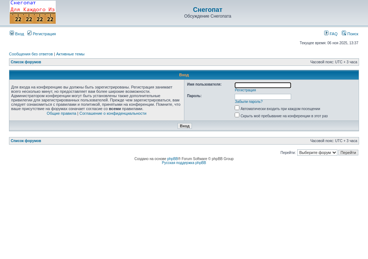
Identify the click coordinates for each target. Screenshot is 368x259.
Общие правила (61, 113)
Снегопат (207, 9)
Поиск (350, 34)
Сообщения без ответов (31, 54)
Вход (17, 34)
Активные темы (70, 54)
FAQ (330, 34)
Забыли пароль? (249, 102)
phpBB (172, 159)
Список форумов (26, 62)
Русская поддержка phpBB (184, 163)
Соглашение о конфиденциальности (112, 113)
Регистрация (41, 34)
